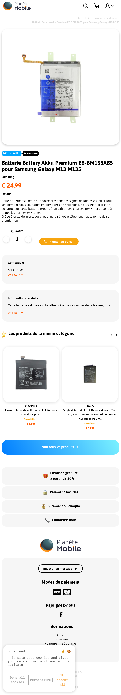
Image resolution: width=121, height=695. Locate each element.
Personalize (40, 680)
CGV (60, 635)
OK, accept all (62, 680)
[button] (59, 241)
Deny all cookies (17, 680)
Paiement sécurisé (60, 643)
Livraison (60, 639)
